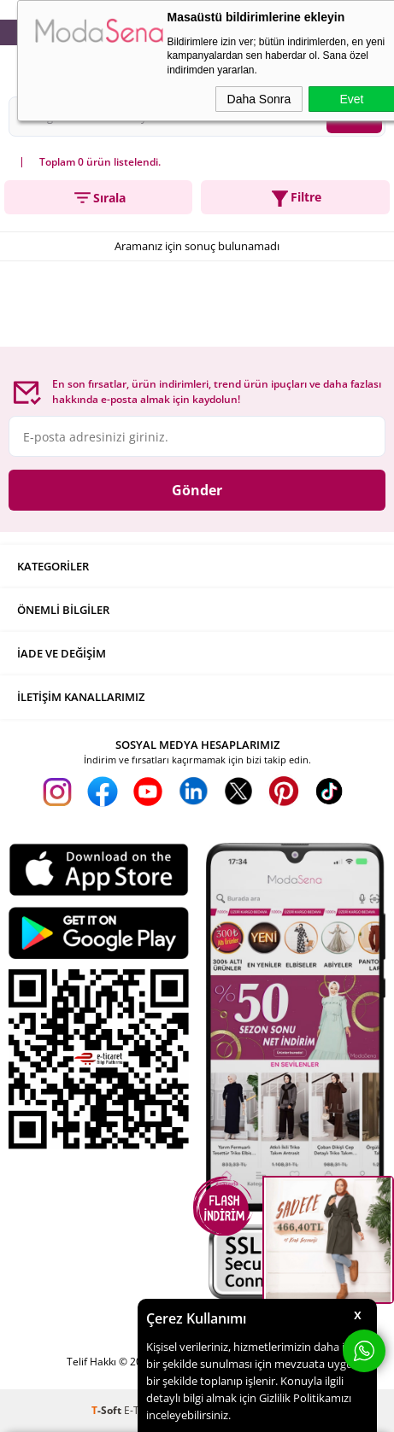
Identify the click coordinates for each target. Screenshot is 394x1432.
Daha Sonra (259, 99)
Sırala (99, 197)
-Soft (107, 1410)
